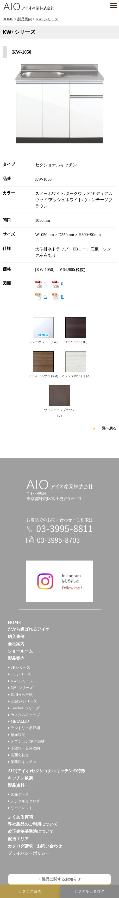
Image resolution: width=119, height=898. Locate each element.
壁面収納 (18, 735)
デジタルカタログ (25, 801)
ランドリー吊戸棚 (25, 728)
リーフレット (22, 808)
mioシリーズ (21, 674)
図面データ (20, 794)
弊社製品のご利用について (33, 824)
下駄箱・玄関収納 (25, 748)
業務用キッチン (23, 762)
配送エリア (18, 839)
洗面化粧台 (20, 755)
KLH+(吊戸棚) (22, 695)
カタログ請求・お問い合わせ (35, 846)
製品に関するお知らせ (61, 879)
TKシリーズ (20, 667)
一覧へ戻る (107, 428)
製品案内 (24, 19)
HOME (8, 19)
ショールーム (20, 651)
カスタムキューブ (25, 715)
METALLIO (20, 721)
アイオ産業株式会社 (29, 6)
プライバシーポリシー (28, 853)
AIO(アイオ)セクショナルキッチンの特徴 (46, 770)
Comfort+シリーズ (25, 708)
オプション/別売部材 (28, 741)
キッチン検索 (20, 778)
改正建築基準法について (31, 831)
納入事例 (16, 636)
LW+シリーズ (22, 688)
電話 (59, 529)
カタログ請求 (29, 891)
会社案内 (16, 644)
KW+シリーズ (47, 19)
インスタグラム (59, 581)
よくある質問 (20, 817)
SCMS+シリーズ (24, 701)
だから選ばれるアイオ (28, 629)
